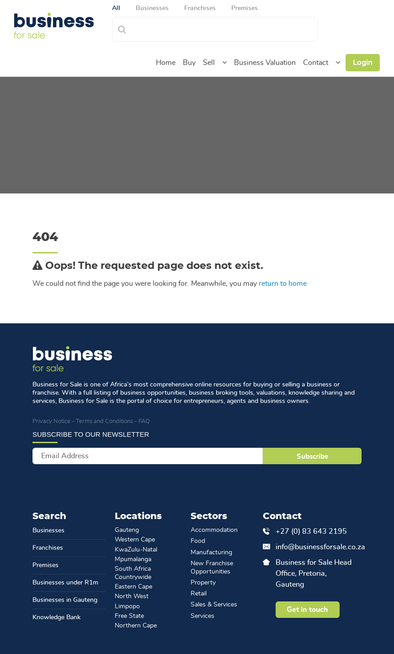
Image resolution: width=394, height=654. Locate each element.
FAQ (144, 421)
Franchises (47, 548)
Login (363, 62)
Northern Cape (136, 625)
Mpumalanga (133, 559)
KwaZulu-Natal (136, 550)
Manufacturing (211, 552)
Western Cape (135, 539)
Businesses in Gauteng (64, 600)
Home (166, 62)
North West (132, 596)
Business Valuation (265, 62)
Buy (189, 62)
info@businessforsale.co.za (314, 547)
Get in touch (307, 609)
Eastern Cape (133, 587)
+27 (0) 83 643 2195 (311, 531)
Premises (45, 565)
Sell (209, 62)
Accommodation (214, 530)
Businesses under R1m (65, 582)
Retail (199, 593)
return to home (283, 283)
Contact (315, 62)
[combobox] (224, 28)
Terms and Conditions (104, 421)
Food (198, 541)
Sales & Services (214, 604)
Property (203, 582)
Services (202, 616)
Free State (129, 616)
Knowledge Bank (56, 617)
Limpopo (127, 606)
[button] (224, 62)
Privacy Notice (51, 421)
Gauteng (127, 530)
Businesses (48, 530)
